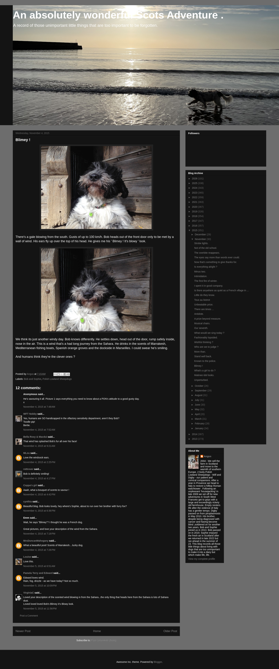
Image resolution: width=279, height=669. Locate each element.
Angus (207, 456)
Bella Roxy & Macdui (35, 436)
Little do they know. (204, 295)
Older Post (170, 631)
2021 (195, 202)
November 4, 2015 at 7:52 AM (39, 429)
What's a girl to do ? (204, 370)
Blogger (158, 662)
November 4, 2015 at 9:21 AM (39, 446)
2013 (195, 438)
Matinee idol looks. (204, 375)
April (197, 414)
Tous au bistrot (202, 300)
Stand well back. (203, 356)
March (198, 418)
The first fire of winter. (205, 281)
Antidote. (199, 313)
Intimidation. (200, 276)
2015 (195, 230)
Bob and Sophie (32, 379)
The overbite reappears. (207, 252)
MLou (26, 453)
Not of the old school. (205, 248)
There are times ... (204, 309)
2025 (195, 183)
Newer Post (23, 631)
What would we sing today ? (209, 332)
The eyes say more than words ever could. (217, 257)
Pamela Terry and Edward (38, 573)
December (200, 234)
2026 (195, 178)
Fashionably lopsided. (206, 337)
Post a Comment (29, 615)
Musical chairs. (202, 323)
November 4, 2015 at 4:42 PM (39, 494)
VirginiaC (28, 592)
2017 (195, 220)
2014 (195, 434)
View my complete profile (201, 558)
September (201, 390)
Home (97, 631)
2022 (195, 197)
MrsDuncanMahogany (35, 540)
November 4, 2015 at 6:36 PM (39, 510)
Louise (27, 556)
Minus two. (200, 271)
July (197, 400)
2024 (195, 187)
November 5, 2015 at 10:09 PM (40, 585)
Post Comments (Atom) (103, 640)
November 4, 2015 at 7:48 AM (39, 406)
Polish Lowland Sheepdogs (57, 379)
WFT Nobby (30, 413)
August (199, 395)
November (200, 239)
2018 (195, 216)
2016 (195, 225)
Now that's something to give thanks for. (215, 262)
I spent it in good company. (208, 285)
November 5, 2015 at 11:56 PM (40, 608)
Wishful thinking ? (203, 342)
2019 (195, 211)
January (199, 428)
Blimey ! (198, 365)
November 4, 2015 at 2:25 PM (39, 462)
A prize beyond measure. (207, 318)
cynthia (27, 501)
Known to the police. (205, 361)
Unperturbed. (201, 380)
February (200, 423)
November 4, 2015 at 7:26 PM (39, 549)
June (198, 404)
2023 (195, 192)
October (199, 385)
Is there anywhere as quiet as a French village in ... (221, 290)
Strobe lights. (201, 243)
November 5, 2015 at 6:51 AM (39, 566)
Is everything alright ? (205, 266)
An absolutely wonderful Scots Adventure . (118, 15)
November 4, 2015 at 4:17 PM (39, 478)
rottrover (28, 469)
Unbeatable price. (203, 304)
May (197, 409)
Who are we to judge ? (206, 346)
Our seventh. (201, 328)
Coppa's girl (30, 485)
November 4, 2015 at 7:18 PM (39, 533)
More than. (200, 351)
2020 (195, 206)
